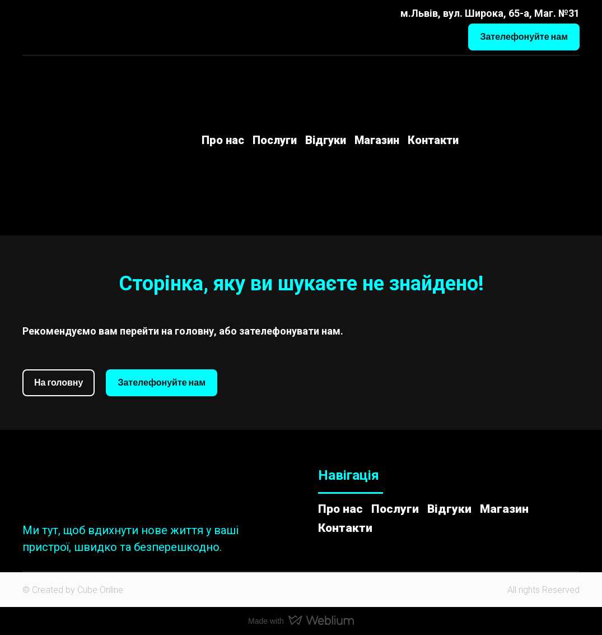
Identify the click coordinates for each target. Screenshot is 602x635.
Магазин (376, 140)
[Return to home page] (73, 140)
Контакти (433, 140)
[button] (524, 37)
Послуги (275, 140)
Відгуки (325, 140)
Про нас (223, 140)
